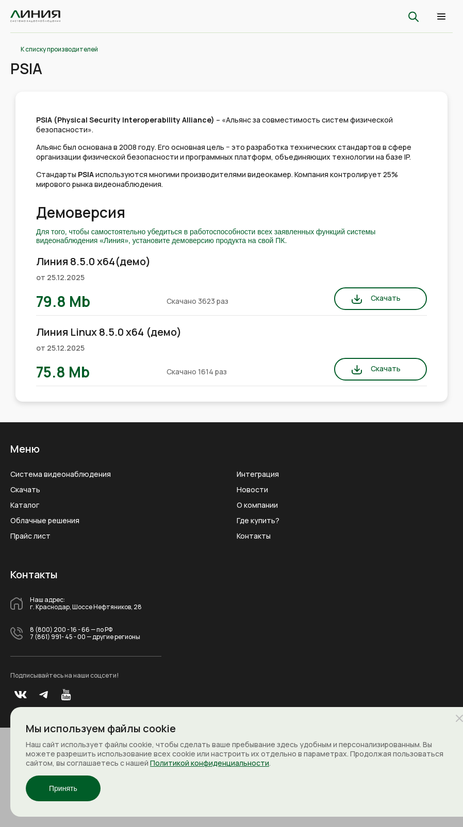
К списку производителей (59, 49)
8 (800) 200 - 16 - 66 (60, 629)
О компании (257, 505)
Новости (252, 489)
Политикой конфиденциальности (209, 763)
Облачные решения (44, 520)
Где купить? (258, 520)
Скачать (386, 298)
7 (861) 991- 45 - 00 (58, 637)
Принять (63, 788)
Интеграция (258, 474)
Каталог (24, 505)
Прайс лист (30, 536)
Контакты (254, 536)
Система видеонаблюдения (60, 474)
